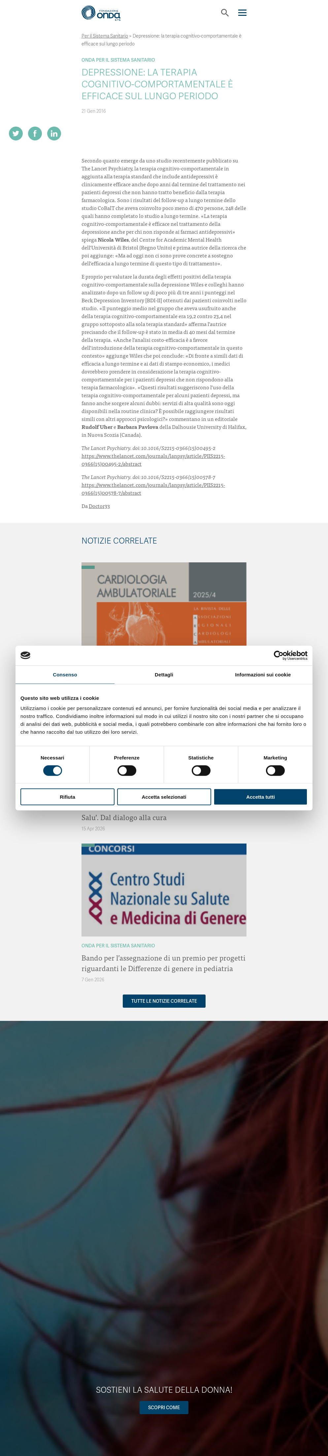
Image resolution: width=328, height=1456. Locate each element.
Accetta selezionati (164, 797)
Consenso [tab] (65, 674)
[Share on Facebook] (35, 133)
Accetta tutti (260, 797)
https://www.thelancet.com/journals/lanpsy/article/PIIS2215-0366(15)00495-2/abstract (153, 459)
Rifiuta (67, 797)
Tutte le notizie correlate (164, 1001)
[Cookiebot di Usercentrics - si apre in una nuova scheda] (279, 655)
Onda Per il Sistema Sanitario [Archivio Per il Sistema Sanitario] (118, 60)
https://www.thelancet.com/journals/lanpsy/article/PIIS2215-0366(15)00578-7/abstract (153, 488)
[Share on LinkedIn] (54, 133)
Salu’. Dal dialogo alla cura (124, 817)
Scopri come (164, 1408)
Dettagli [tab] (164, 674)
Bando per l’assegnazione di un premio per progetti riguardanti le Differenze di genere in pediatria (164, 963)
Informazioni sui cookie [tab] (263, 674)
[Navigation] (242, 13)
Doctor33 (99, 505)
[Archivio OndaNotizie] (88, 564)
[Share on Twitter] (15, 133)
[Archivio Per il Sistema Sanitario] (88, 567)
